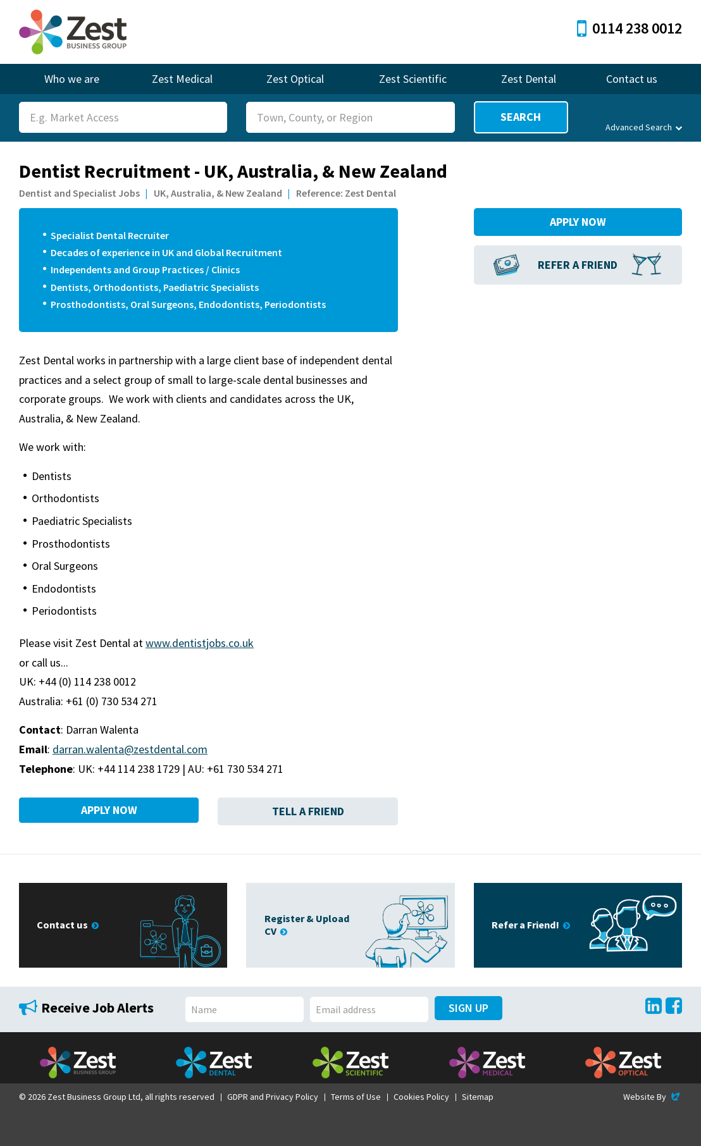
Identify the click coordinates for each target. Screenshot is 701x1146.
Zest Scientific (413, 78)
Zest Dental (528, 78)
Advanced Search (643, 127)
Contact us (631, 78)
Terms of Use (356, 1096)
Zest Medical (182, 78)
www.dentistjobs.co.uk (200, 643)
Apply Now (109, 811)
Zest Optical (295, 78)
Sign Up (468, 1008)
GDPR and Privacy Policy (272, 1096)
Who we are (71, 78)
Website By (652, 1096)
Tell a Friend (308, 811)
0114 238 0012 (629, 28)
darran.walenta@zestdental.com (130, 749)
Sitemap (477, 1096)
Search (520, 116)
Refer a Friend (577, 264)
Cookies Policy (421, 1096)
